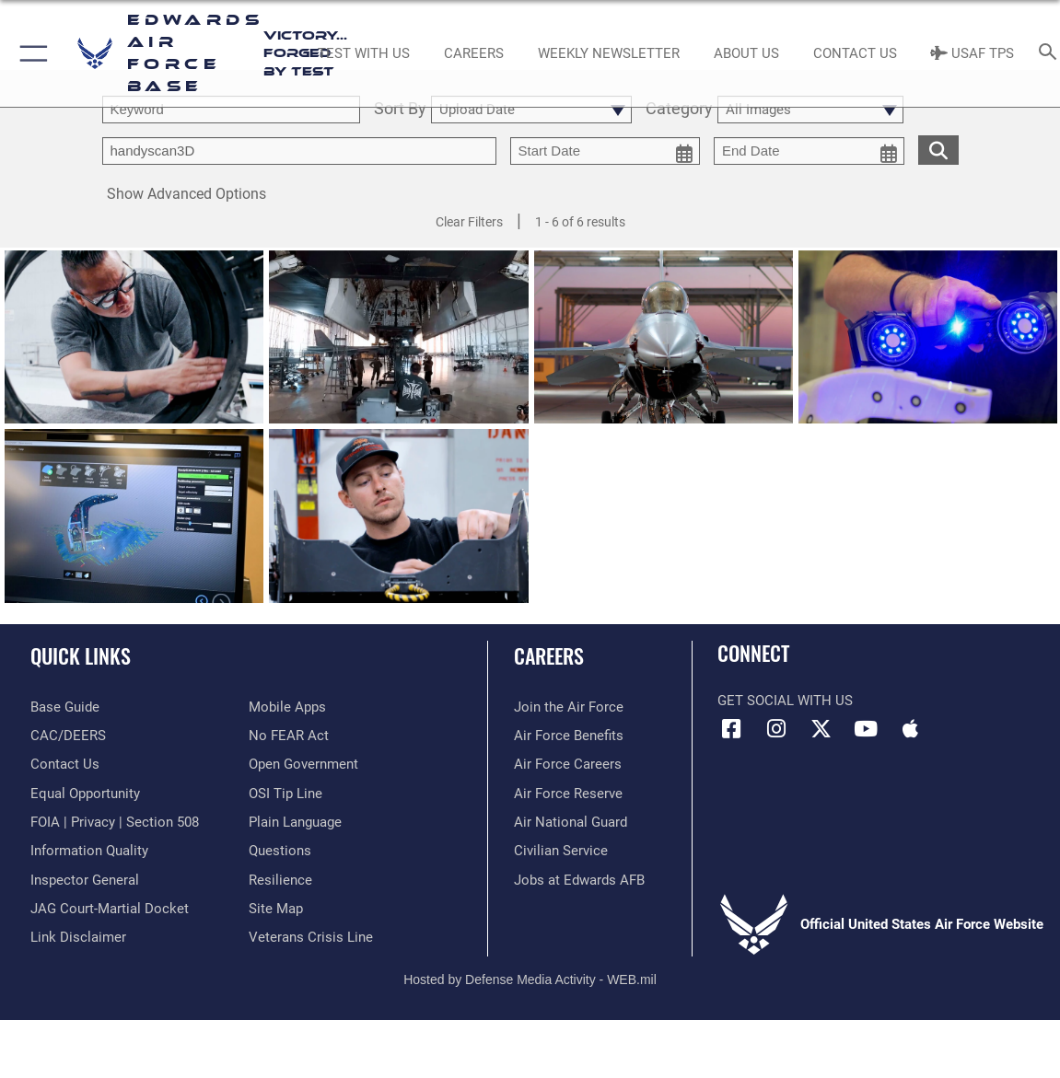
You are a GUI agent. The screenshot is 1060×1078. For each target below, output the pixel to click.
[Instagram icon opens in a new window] (776, 729)
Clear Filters (469, 221)
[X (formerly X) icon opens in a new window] (820, 729)
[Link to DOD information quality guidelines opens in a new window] (89, 850)
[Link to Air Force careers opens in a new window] (568, 764)
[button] (30, 53)
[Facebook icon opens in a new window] (731, 729)
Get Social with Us (785, 700)
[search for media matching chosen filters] (938, 148)
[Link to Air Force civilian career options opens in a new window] (561, 850)
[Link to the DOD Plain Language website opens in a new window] (295, 822)
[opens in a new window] (64, 707)
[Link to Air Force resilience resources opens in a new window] (280, 880)
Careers (549, 655)
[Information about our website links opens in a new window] (78, 937)
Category (679, 109)
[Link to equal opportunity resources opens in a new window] (85, 793)
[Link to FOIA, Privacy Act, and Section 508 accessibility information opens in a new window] (114, 822)
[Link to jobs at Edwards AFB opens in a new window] (579, 880)
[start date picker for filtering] (605, 151)
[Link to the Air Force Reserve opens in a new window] (568, 793)
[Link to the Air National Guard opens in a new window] (570, 822)
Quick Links (80, 655)
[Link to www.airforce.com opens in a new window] (568, 707)
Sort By (400, 109)
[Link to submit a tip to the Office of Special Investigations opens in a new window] (285, 793)
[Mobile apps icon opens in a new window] (910, 729)
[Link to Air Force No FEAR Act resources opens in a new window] (289, 735)
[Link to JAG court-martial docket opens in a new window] (109, 908)
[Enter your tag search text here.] (299, 151)
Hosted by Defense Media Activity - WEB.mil (530, 979)
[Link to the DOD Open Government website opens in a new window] (303, 764)
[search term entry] (231, 109)
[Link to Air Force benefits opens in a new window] (568, 735)
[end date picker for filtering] (809, 151)
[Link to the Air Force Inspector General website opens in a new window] (84, 880)
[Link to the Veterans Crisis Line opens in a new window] (311, 937)
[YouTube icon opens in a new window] (865, 729)
